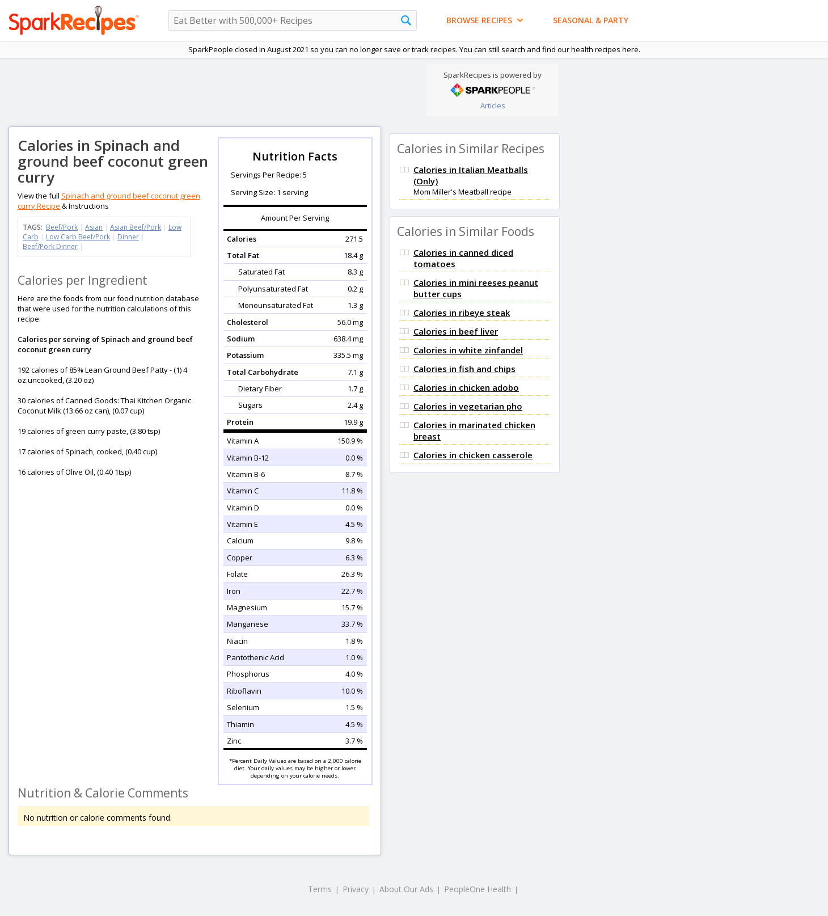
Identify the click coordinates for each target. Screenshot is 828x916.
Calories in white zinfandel (468, 350)
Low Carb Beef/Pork (78, 237)
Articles (492, 105)
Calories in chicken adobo (466, 387)
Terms (320, 889)
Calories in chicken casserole (473, 455)
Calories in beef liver (455, 331)
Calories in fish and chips (464, 368)
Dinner (128, 237)
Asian (94, 227)
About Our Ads (406, 889)
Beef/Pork (62, 227)
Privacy (356, 889)
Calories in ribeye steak (461, 312)
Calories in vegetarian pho (467, 406)
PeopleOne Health (477, 889)
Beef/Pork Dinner (50, 246)
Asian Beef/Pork (135, 227)
